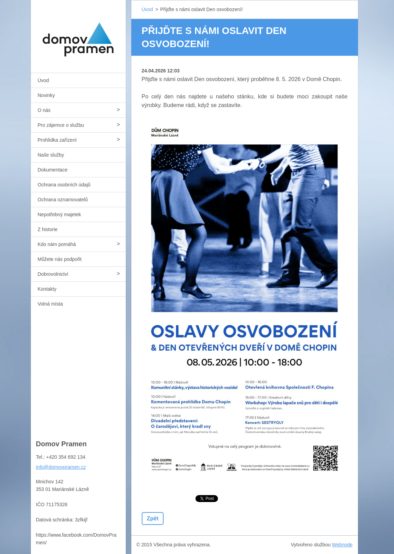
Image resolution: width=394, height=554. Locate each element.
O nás (44, 110)
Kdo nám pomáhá (57, 244)
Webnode (342, 544)
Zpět (153, 518)
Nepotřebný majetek (59, 214)
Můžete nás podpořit (60, 259)
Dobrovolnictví (53, 274)
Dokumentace (53, 170)
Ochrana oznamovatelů (63, 199)
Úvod (43, 80)
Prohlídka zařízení (57, 140)
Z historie (48, 229)
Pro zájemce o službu (61, 125)
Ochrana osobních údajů (64, 184)
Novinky (46, 95)
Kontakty (47, 289)
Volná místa (50, 304)
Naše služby (51, 155)
